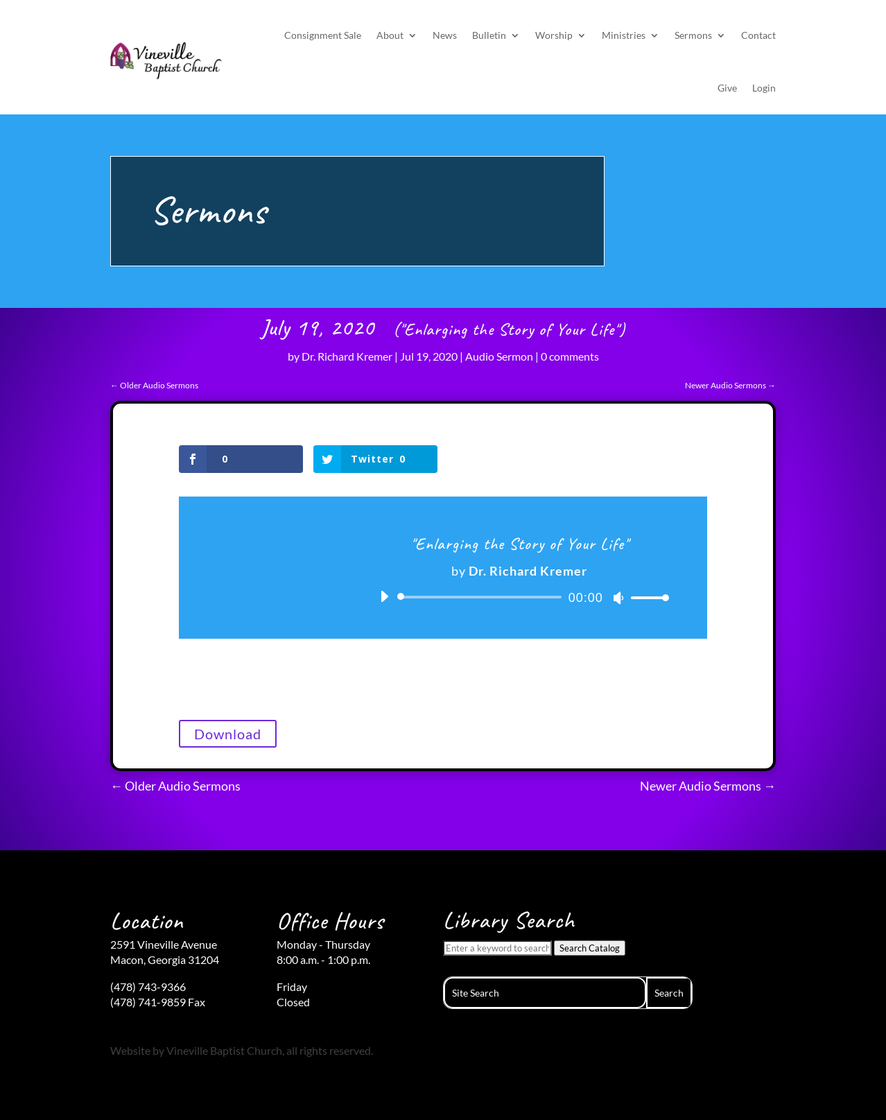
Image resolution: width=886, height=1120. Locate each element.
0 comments (570, 356)
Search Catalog (589, 948)
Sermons (693, 35)
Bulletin (489, 35)
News (445, 35)
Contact (758, 35)
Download (227, 733)
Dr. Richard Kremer (347, 356)
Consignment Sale (322, 35)
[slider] (482, 597)
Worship (554, 35)
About (389, 35)
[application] (519, 597)
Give (727, 88)
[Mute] (618, 598)
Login (764, 88)
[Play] (384, 596)
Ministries (623, 35)
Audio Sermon (499, 356)
